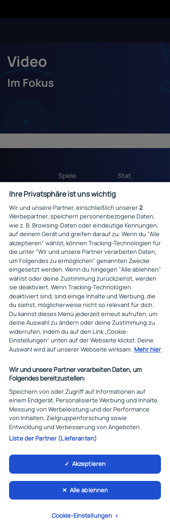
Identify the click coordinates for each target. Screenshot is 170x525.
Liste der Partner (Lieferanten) (53, 441)
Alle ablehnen (89, 493)
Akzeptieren (89, 467)
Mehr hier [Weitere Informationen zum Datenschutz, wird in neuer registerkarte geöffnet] (147, 352)
